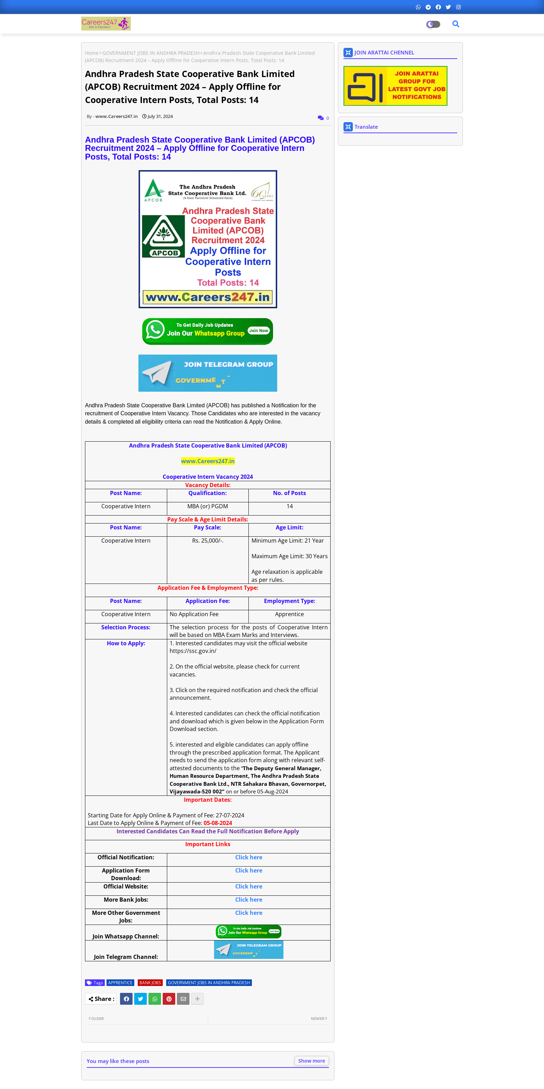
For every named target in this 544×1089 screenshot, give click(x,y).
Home (92, 53)
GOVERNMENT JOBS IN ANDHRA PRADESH (150, 53)
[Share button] (197, 999)
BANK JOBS (150, 983)
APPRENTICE (120, 983)
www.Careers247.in (208, 461)
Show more (311, 1060)
